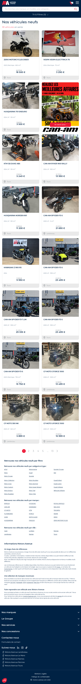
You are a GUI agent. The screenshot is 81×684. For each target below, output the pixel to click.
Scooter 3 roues (59, 469)
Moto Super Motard (35, 487)
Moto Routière (33, 480)
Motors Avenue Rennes (14, 662)
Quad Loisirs (57, 484)
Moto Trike (32, 494)
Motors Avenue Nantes (13, 659)
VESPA (56, 513)
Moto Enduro (8, 490)
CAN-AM (7, 507)
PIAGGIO (32, 520)
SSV (55, 473)
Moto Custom (8, 487)
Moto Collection (9, 480)
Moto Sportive (33, 484)
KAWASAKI (32, 507)
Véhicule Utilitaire (59, 490)
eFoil (5, 469)
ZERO (55, 517)
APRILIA (7, 503)
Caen (5, 531)
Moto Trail (32, 490)
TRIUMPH (57, 510)
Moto (6, 473)
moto (58, 567)
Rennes (56, 531)
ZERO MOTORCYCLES (61, 520)
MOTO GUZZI (33, 517)
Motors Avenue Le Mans (14, 656)
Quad (30, 473)
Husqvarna (29, 582)
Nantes (31, 534)
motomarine (8, 569)
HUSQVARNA (8, 520)
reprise (59, 596)
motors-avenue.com (29, 596)
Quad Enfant (58, 480)
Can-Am (13, 582)
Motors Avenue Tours (13, 666)
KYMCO (31, 513)
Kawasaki (19, 582)
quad (35, 569)
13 (52, 450)
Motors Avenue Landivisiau (15, 652)
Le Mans (31, 531)
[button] (44, 107)
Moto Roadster (9, 494)
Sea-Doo (36, 582)
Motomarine (33, 469)
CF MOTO (7, 510)
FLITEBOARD (8, 513)
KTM (30, 510)
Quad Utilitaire (58, 487)
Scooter (31, 476)
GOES (6, 517)
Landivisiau (7, 534)
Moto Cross (7, 484)
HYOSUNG (32, 503)
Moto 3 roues (8, 476)
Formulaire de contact (11, 642)
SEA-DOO (57, 507)
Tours (55, 534)
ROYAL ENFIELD (59, 503)
